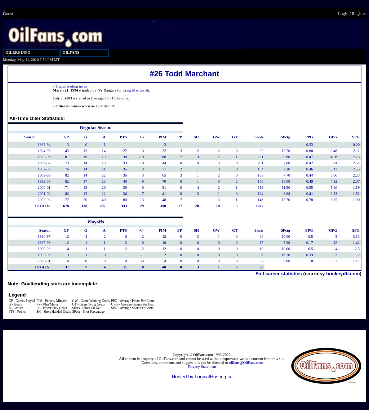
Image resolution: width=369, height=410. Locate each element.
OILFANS (71, 52)
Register (359, 13)
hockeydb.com (343, 273)
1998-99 (44, 175)
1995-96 (44, 157)
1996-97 (44, 163)
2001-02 (44, 194)
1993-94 (44, 145)
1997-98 (44, 169)
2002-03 (44, 200)
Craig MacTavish (136, 90)
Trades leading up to (71, 86)
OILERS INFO (18, 52)
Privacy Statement (202, 367)
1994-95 (44, 151)
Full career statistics (278, 273)
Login (343, 13)
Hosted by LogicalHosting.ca (202, 376)
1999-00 (44, 181)
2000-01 (44, 188)
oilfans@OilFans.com (246, 363)
